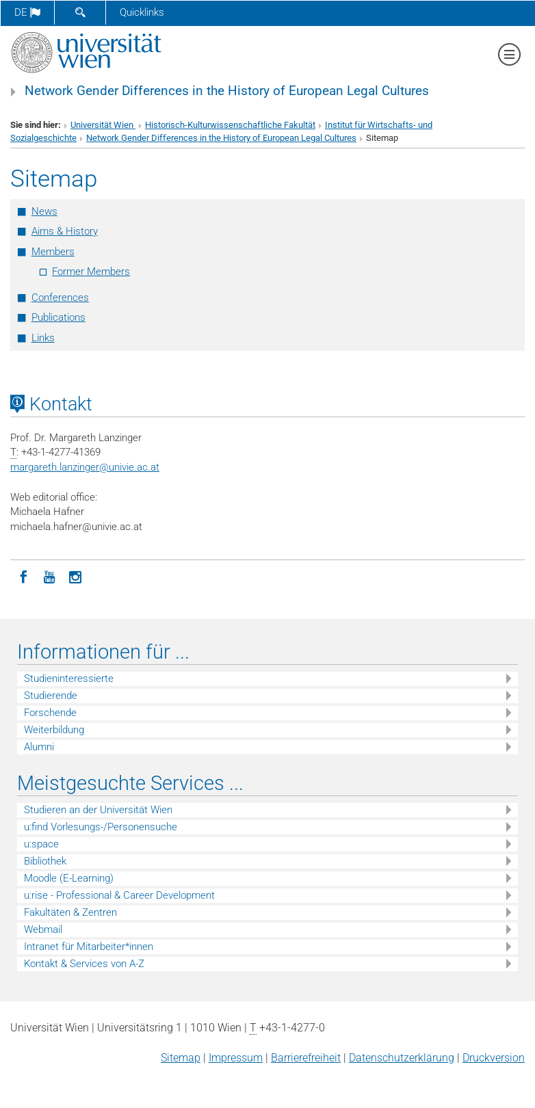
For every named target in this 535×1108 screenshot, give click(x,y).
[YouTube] (49, 576)
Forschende (50, 713)
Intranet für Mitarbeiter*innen (88, 946)
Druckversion (493, 1057)
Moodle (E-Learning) (69, 878)
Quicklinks (142, 12)
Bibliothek (45, 861)
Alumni (39, 747)
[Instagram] (75, 576)
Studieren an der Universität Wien (98, 810)
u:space (41, 844)
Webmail (43, 929)
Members (53, 252)
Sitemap (180, 1057)
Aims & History (64, 231)
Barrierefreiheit (306, 1057)
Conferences (60, 297)
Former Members (91, 271)
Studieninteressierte (69, 678)
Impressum (236, 1057)
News (44, 211)
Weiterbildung (54, 730)
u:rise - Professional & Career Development (119, 895)
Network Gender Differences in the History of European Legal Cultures (227, 90)
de (27, 12)
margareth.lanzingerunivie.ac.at (84, 467)
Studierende (50, 695)
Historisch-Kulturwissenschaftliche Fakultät (230, 125)
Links (43, 338)
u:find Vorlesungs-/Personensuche (100, 827)
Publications (58, 317)
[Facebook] (23, 576)
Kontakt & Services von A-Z (84, 964)
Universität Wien (102, 125)
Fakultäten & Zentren (70, 912)
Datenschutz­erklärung (401, 1057)
